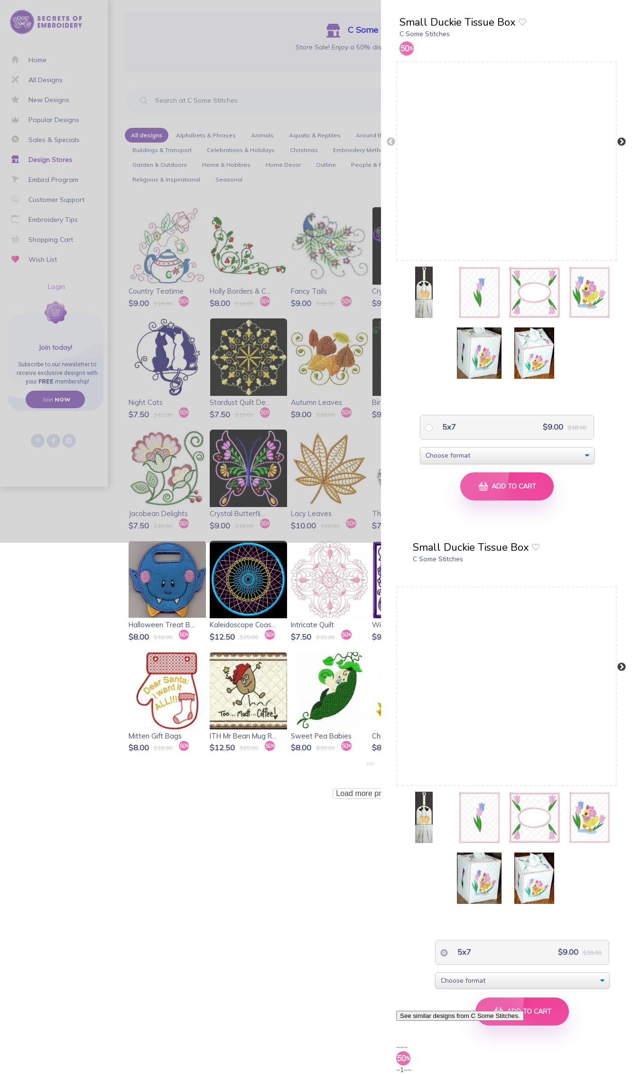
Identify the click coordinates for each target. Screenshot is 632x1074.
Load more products (369, 793)
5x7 (448, 426)
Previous (391, 142)
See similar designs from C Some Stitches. (460, 1015)
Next (621, 142)
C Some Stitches (425, 33)
